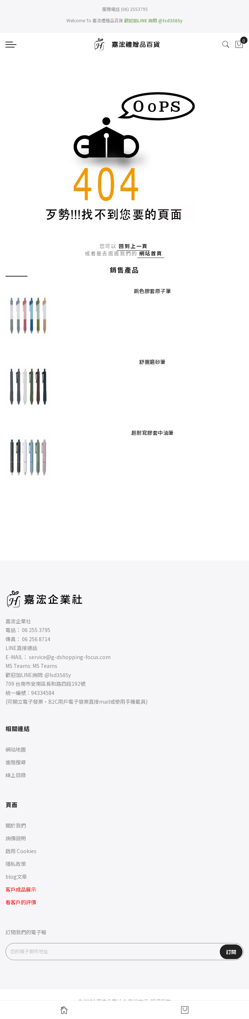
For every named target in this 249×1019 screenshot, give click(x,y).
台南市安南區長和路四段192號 (50, 683)
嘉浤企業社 (18, 621)
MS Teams (44, 665)
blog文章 (16, 876)
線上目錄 (15, 775)
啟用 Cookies (21, 851)
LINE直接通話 (21, 647)
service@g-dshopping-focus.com (70, 657)
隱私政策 (15, 863)
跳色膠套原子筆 (152, 290)
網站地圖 (15, 749)
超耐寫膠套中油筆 (152, 432)
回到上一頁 (133, 246)
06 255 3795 (36, 630)
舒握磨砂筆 (152, 361)
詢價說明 (15, 838)
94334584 (42, 692)
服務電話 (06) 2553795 (124, 9)
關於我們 (15, 825)
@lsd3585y (58, 674)
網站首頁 (150, 253)
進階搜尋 (15, 762)
